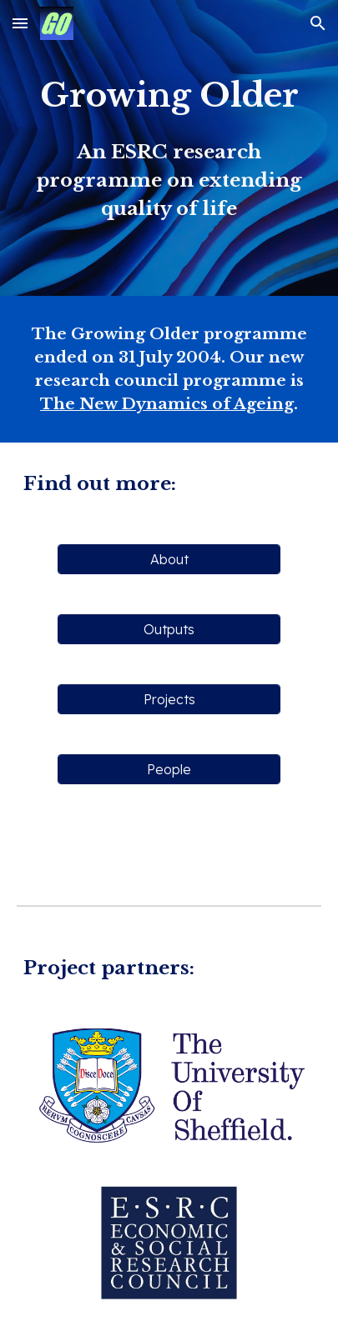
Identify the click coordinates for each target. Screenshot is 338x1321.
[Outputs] (169, 629)
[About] (169, 559)
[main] (169, 148)
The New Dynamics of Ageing (167, 403)
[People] (169, 769)
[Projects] (169, 699)
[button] (20, 23)
